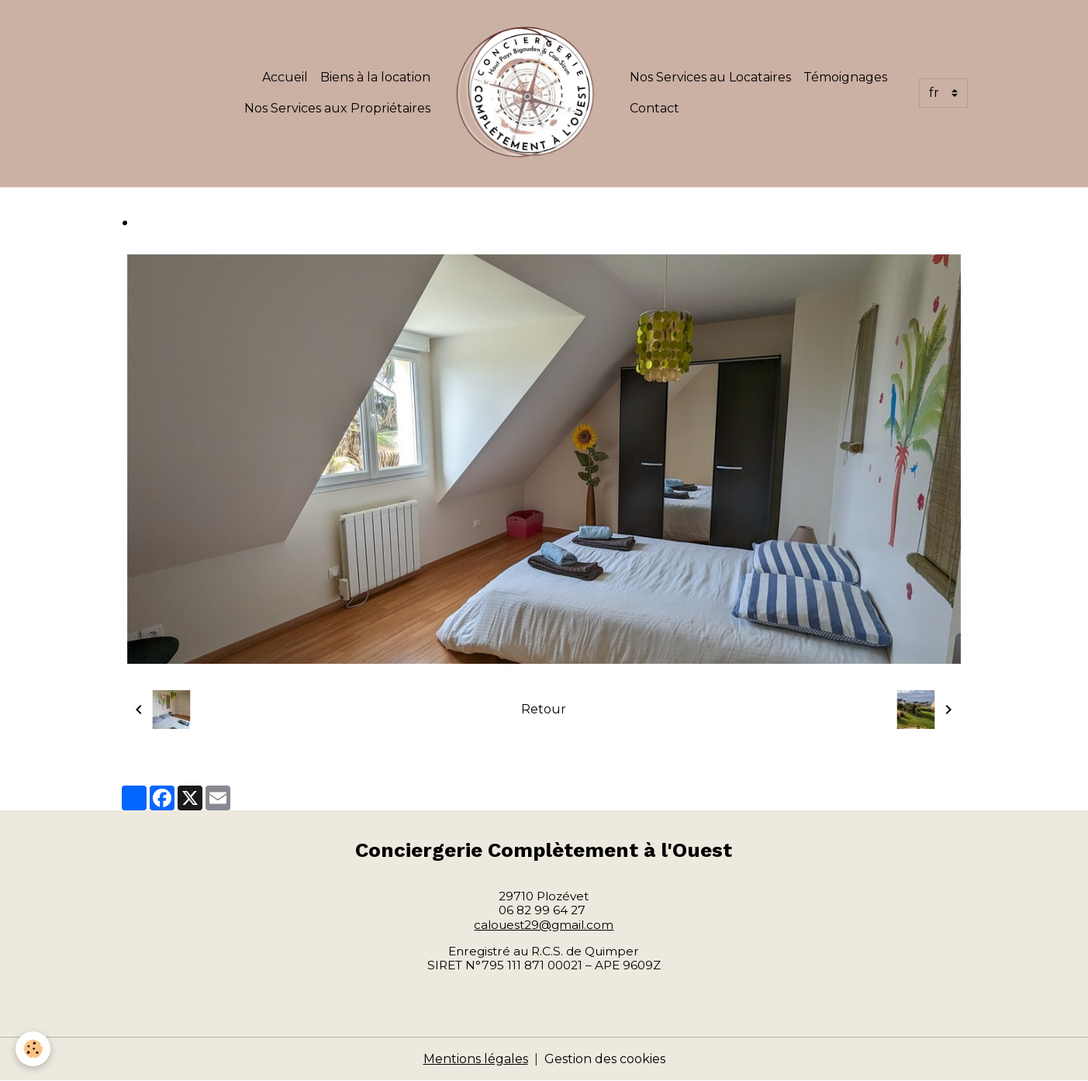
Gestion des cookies (604, 1059)
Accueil (285, 77)
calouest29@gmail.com (543, 924)
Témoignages (845, 77)
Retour (543, 709)
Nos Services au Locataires (710, 77)
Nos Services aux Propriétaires (337, 108)
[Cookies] (33, 1048)
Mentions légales (475, 1059)
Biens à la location (375, 77)
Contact (654, 108)
